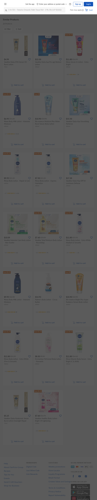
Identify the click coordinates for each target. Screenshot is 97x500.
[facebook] (73, 478)
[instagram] (85, 478)
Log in (88, 4)
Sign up (78, 4)
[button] (83, 10)
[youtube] (79, 478)
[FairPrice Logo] (14, 4)
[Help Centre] (70, 4)
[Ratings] (73, 74)
